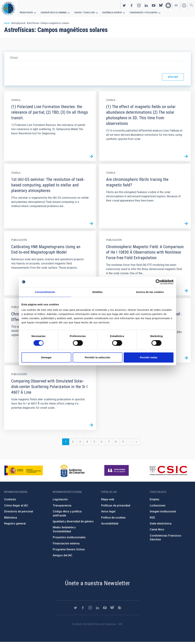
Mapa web (107, 499)
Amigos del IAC (62, 555)
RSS (152, 517)
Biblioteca (10, 517)
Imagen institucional (163, 511)
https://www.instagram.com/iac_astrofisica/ (139, 5)
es (176, 5)
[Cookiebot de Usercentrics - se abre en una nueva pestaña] (158, 282)
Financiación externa (66, 543)
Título (14, 57)
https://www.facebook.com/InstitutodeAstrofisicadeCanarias (131, 5)
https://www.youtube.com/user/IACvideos (153, 5)
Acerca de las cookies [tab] (150, 291)
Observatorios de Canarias (54, 12)
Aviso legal (108, 511)
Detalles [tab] (97, 291)
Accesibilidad (109, 523)
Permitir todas (148, 357)
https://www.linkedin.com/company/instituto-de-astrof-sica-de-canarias (146, 5)
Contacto (10, 499)
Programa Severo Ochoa (69, 549)
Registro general (15, 523)
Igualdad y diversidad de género (73, 521)
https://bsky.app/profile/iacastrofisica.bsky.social (161, 5)
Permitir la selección (97, 357)
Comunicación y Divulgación (143, 12)
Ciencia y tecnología (84, 12)
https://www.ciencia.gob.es (23, 470)
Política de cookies (113, 517)
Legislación (60, 499)
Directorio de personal (18, 511)
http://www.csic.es (168, 470)
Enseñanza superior (112, 12)
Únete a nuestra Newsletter (97, 583)
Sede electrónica (160, 523)
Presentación (26, 12)
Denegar (46, 357)
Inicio (7, 23)
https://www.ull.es (117, 470)
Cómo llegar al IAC (16, 505)
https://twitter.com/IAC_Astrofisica (124, 5)
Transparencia (62, 505)
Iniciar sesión (184, 5)
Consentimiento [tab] (45, 291)
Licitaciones (157, 505)
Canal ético (157, 529)
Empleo (154, 499)
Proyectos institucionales (69, 537)
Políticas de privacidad (115, 505)
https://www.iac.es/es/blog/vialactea (168, 5)
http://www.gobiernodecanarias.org (72, 470)
